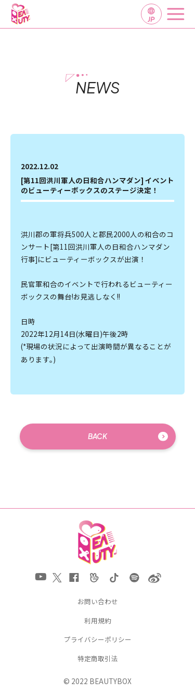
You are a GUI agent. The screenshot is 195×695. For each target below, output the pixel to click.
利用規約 (97, 621)
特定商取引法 (97, 659)
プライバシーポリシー (98, 639)
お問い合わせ (97, 601)
